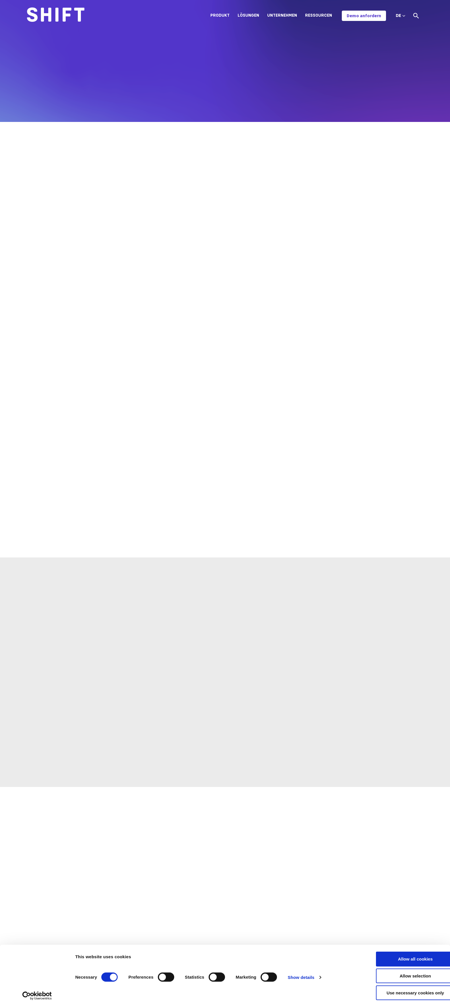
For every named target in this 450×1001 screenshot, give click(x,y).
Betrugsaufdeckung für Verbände (230, 913)
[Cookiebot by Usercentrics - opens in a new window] (37, 990)
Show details (301, 971)
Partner (303, 903)
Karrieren (304, 893)
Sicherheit (305, 913)
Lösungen (248, 15)
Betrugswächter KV (121, 883)
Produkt (220, 15)
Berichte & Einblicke (380, 903)
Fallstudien (372, 913)
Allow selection (402, 969)
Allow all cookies (402, 953)
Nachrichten (373, 883)
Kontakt (303, 923)
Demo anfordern (364, 16)
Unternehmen (282, 15)
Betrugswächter (118, 893)
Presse (368, 893)
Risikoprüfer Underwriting (126, 903)
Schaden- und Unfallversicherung (230, 883)
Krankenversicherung (218, 893)
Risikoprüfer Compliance (125, 923)
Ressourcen (318, 15)
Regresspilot (115, 913)
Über (300, 883)
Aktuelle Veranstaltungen (385, 933)
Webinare (370, 923)
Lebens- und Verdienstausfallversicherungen (240, 903)
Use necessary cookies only (402, 986)
